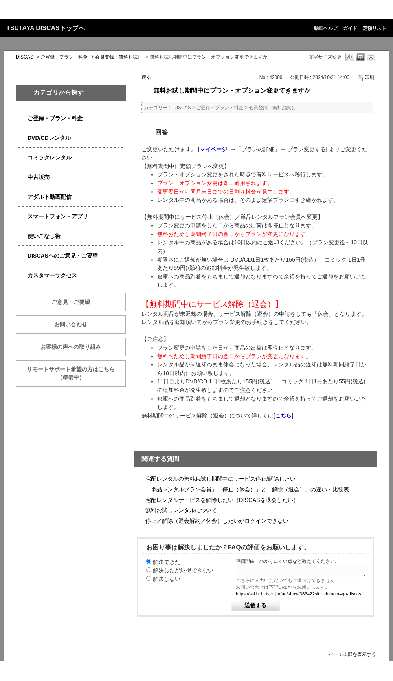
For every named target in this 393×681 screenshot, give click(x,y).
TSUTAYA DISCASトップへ (45, 28)
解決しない (166, 579)
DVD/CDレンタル (49, 138)
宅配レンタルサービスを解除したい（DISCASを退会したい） (222, 500)
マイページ (213, 149)
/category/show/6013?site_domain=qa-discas (22, 177)
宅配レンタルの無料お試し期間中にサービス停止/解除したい (220, 479)
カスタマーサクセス (52, 275)
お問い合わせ (70, 324)
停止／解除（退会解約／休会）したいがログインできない (216, 521)
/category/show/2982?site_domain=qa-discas (22, 216)
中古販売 (39, 177)
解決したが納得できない (183, 570)
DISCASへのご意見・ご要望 (63, 256)
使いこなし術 (44, 236)
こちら (283, 415)
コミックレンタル (50, 157)
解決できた (166, 562)
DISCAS (24, 57)
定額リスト (374, 28)
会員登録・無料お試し (118, 57)
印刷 (369, 77)
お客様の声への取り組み (70, 347)
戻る (146, 77)
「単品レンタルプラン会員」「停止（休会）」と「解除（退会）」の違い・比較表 (247, 489)
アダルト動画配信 (50, 197)
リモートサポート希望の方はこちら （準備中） (76, 373)
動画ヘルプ (326, 28)
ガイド (350, 28)
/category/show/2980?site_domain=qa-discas (22, 138)
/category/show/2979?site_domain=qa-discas (22, 118)
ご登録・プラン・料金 (64, 57)
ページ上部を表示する (352, 654)
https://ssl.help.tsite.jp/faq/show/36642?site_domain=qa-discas (298, 593)
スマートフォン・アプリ (58, 216)
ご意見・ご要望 (70, 302)
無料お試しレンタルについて (181, 510)
